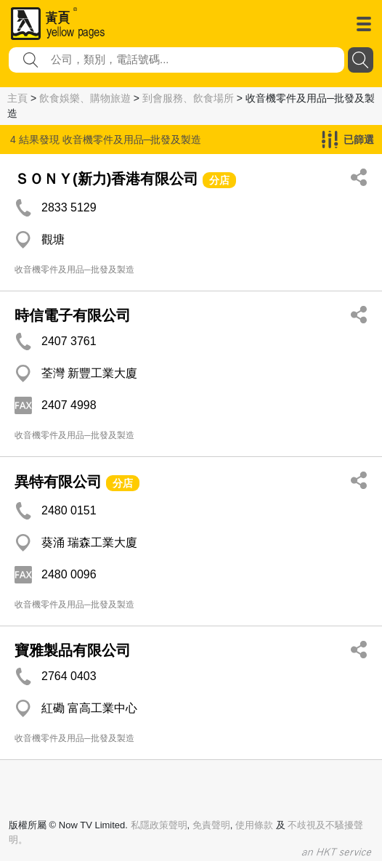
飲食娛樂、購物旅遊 (85, 98)
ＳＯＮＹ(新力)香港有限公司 (106, 179)
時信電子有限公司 (73, 315)
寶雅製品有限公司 (73, 650)
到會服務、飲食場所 (188, 98)
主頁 (17, 98)
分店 (219, 180)
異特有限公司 (58, 482)
